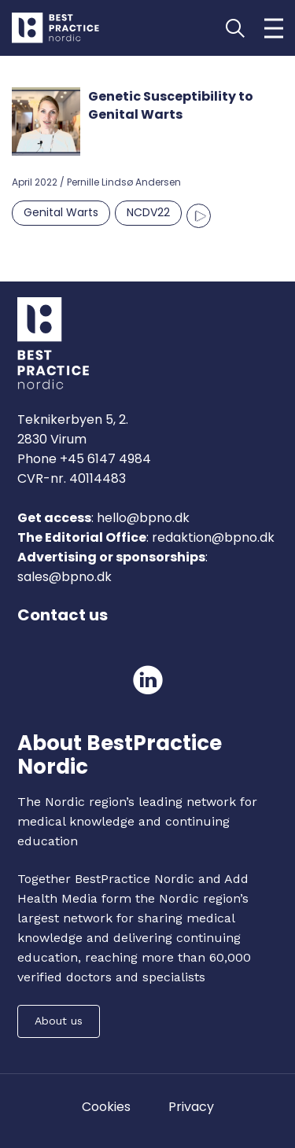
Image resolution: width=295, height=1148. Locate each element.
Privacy (191, 1107)
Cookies (106, 1107)
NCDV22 (148, 212)
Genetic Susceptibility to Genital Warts (170, 105)
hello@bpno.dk (142, 518)
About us (59, 1020)
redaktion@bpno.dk (213, 537)
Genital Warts (61, 212)
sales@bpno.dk (64, 577)
